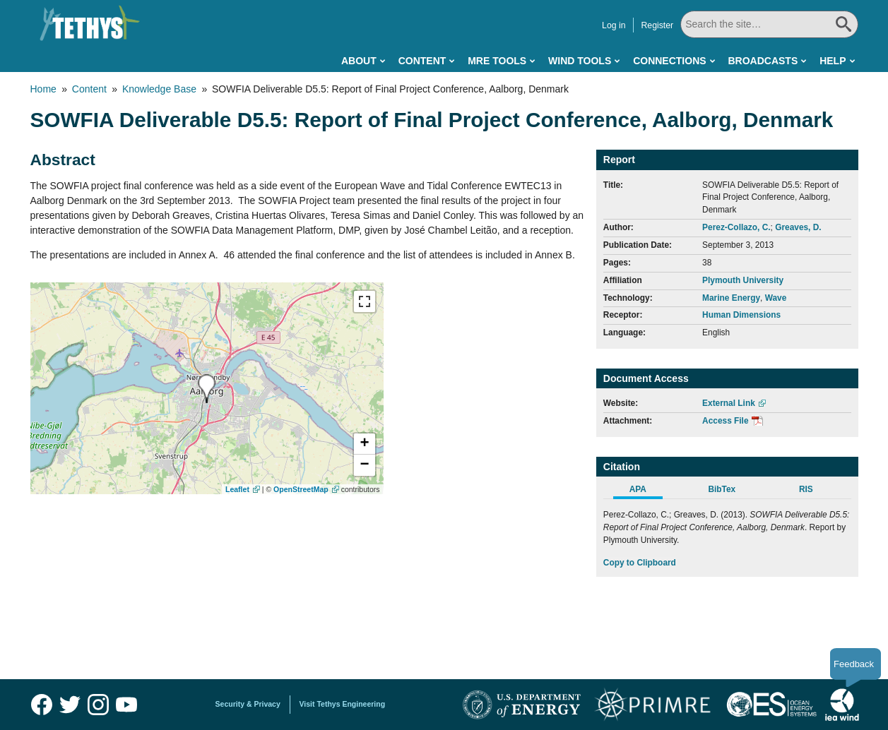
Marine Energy (731, 298)
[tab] (645, 491)
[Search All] (769, 24)
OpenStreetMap (300, 489)
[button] (364, 444)
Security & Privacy (247, 704)
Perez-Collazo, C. (736, 227)
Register (657, 25)
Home (43, 89)
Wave (776, 298)
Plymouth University (742, 280)
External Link (728, 403)
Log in (613, 25)
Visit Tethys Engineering (343, 704)
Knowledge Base (159, 89)
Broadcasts (763, 60)
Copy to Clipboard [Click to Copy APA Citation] (639, 563)
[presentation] (206, 388)
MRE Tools (497, 60)
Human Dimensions (741, 315)
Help (832, 60)
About (359, 60)
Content (422, 60)
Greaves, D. (798, 227)
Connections (669, 60)
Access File (725, 421)
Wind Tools (579, 60)
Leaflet (237, 489)
